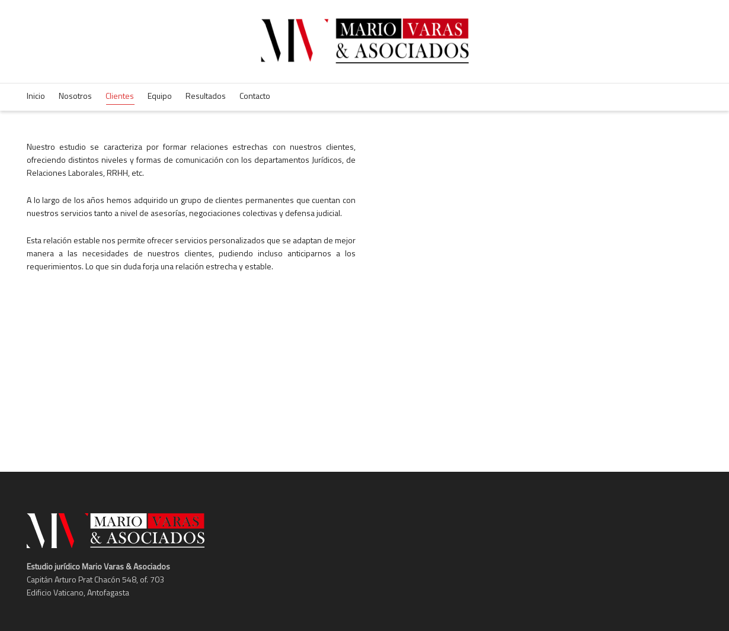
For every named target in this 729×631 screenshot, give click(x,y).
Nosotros (75, 95)
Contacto (254, 95)
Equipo (160, 95)
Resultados (206, 95)
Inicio (36, 95)
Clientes (119, 97)
